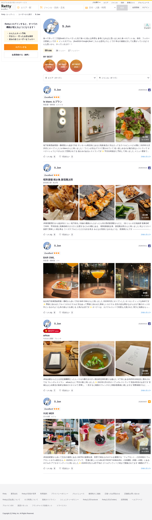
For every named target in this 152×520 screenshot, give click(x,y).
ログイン (145, 7)
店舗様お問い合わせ (132, 494)
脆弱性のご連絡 (95, 494)
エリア (106, 3)
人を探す (96, 2)
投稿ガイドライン (49, 500)
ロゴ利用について (31, 500)
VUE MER (48, 413)
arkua (46, 335)
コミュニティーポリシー (69, 500)
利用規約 (43, 494)
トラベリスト (62, 505)
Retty (5, 494)
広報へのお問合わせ (112, 494)
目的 (122, 3)
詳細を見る (145, 156)
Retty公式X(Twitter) (109, 500)
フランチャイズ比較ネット (42, 505)
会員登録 (135, 7)
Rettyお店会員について (11, 500)
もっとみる (145, 137)
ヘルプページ (137, 500)
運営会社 (14, 494)
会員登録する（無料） (21, 55)
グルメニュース (143, 3)
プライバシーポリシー (59, 494)
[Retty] (6, 7)
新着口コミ (131, 3)
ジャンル (114, 3)
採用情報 (124, 500)
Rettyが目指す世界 (29, 494)
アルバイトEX (8, 505)
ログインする (20, 47)
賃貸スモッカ (23, 505)
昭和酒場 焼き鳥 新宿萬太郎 (58, 179)
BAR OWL (49, 257)
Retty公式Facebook (90, 500)
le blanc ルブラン (52, 101)
